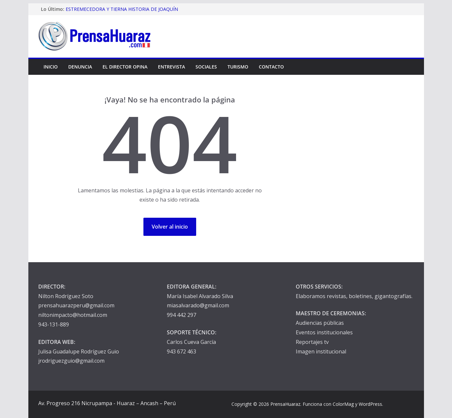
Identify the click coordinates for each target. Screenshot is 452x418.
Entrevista (171, 67)
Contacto (271, 67)
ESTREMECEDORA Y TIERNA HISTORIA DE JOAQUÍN (122, 9)
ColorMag (343, 404)
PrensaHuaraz (285, 404)
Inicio (51, 67)
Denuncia (80, 67)
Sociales (206, 67)
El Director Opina (125, 67)
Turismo (237, 67)
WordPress (370, 404)
